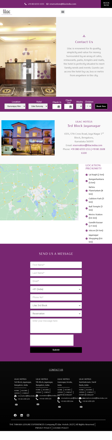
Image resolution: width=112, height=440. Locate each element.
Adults (79, 102)
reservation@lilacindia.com (87, 145)
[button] (62, 11)
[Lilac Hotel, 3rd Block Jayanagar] (39, 196)
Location (16, 102)
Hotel (39, 102)
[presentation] (51, 340)
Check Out (69, 101)
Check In (57, 102)
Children (89, 102)
